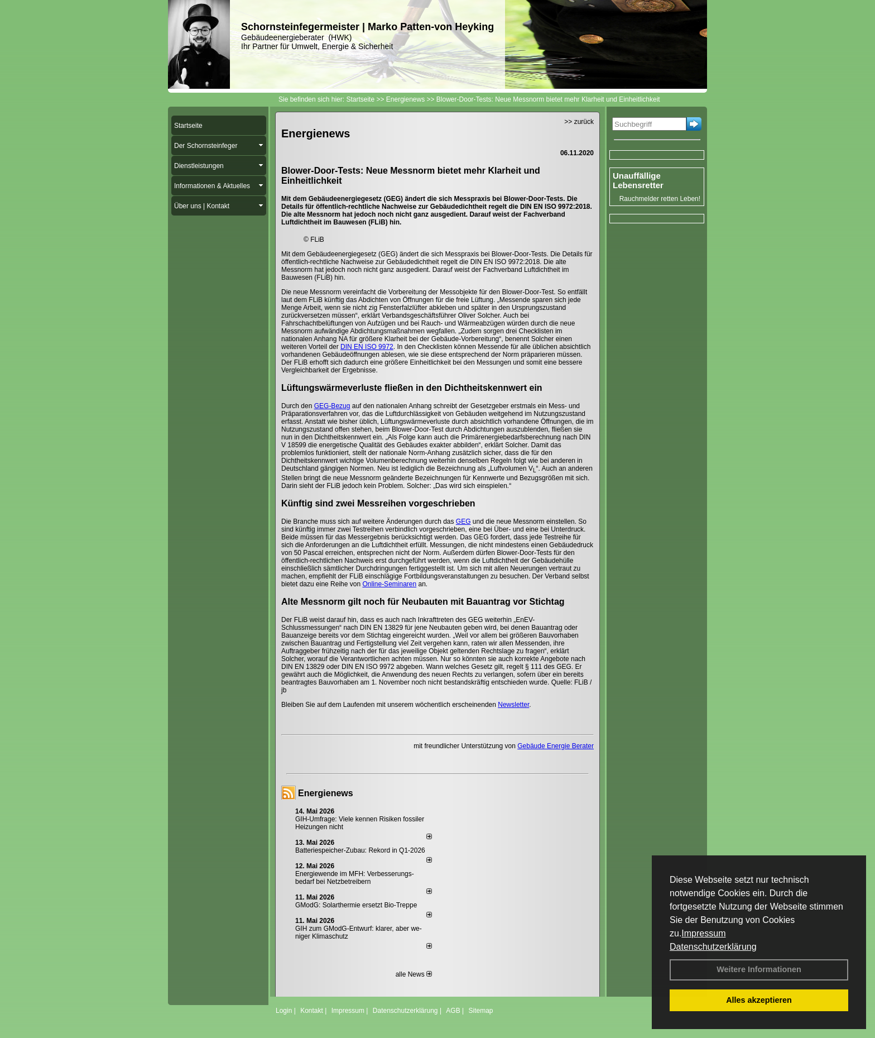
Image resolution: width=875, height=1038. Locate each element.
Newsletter (513, 705)
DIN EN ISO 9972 (366, 347)
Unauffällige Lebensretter (638, 180)
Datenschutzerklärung (713, 946)
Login (284, 1011)
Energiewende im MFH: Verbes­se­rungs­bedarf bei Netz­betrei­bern (354, 878)
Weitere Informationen (759, 969)
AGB (453, 1011)
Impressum (703, 933)
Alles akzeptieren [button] (759, 1000)
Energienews (325, 793)
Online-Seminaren (389, 584)
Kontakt (311, 1011)
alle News (414, 974)
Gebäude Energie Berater (555, 746)
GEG (463, 521)
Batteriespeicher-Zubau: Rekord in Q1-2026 (360, 850)
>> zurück (579, 122)
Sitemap (480, 1011)
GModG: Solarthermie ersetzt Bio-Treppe (356, 905)
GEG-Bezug (332, 406)
